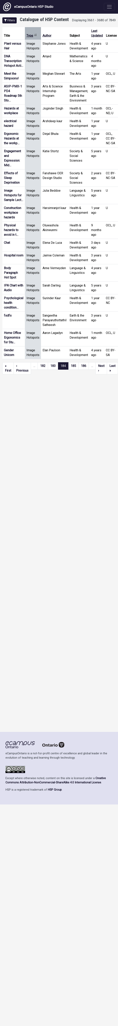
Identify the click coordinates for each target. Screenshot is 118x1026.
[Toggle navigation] (109, 7)
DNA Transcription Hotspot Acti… (13, 61)
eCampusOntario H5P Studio (28, 7)
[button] (9, 20)
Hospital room (13, 255)
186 (83, 366)
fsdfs (8, 315)
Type (31, 35)
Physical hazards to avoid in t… (11, 230)
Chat (7, 243)
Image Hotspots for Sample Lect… (13, 195)
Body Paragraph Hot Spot (11, 272)
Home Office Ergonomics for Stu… (12, 337)
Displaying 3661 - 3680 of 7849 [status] (94, 20)
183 (53, 366)
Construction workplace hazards (12, 212)
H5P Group (55, 789)
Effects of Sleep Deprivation (12, 177)
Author (47, 35)
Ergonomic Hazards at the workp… (11, 138)
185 (73, 366)
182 (42, 366)
